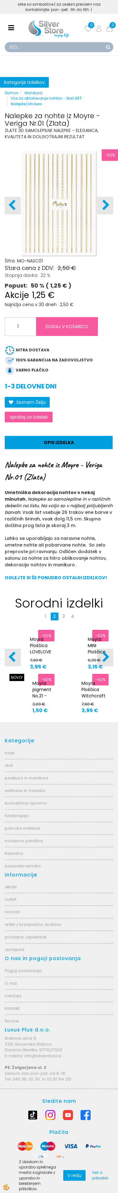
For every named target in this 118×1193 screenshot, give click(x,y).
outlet (10, 899)
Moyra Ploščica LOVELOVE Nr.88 (40, 648)
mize (9, 753)
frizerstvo (14, 853)
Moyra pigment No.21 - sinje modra (41, 696)
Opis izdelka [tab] (59, 442)
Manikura (33, 93)
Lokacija (13, 996)
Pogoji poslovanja (23, 971)
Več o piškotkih (100, 1175)
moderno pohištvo (24, 841)
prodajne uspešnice (26, 937)
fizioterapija (17, 816)
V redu (74, 1175)
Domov (12, 93)
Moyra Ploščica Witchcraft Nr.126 (93, 692)
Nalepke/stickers (26, 104)
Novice (12, 1021)
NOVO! (17, 677)
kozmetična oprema (26, 803)
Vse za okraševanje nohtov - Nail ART (46, 98)
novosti (12, 912)
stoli (9, 765)
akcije (11, 887)
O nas (11, 983)
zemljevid (14, 950)
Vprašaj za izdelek (28, 417)
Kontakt (12, 1008)
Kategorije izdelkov (24, 82)
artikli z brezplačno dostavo (33, 924)
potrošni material (22, 828)
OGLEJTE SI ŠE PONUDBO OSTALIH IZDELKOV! (56, 578)
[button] (105, 205)
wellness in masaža (25, 791)
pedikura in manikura (26, 778)
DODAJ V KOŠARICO (67, 326)
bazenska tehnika (23, 866)
